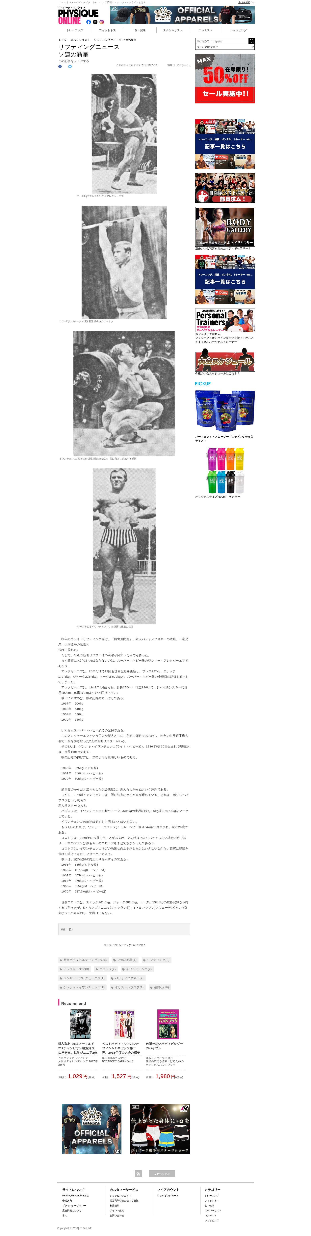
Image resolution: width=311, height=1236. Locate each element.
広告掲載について (71, 1210)
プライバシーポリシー (74, 1205)
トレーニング (74, 30)
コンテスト (206, 30)
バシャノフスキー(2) (129, 978)
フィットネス (107, 30)
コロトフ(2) (107, 969)
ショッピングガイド (120, 1195)
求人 (64, 1215)
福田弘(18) (161, 987)
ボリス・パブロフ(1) (129, 987)
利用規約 (114, 1205)
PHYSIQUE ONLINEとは (75, 1195)
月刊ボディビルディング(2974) (85, 960)
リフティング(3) (158, 960)
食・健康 (140, 30)
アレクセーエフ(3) (76, 969)
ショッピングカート (168, 1195)
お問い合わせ (117, 1215)
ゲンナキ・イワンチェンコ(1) (84, 987)
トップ (62, 40)
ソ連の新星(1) (127, 960)
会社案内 (67, 1200)
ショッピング (238, 30)
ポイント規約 (117, 1210)
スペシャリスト (173, 30)
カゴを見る (246, 2)
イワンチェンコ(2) (139, 969)
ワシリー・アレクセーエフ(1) (84, 978)
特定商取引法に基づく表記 (124, 1200)
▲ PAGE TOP (162, 1174)
